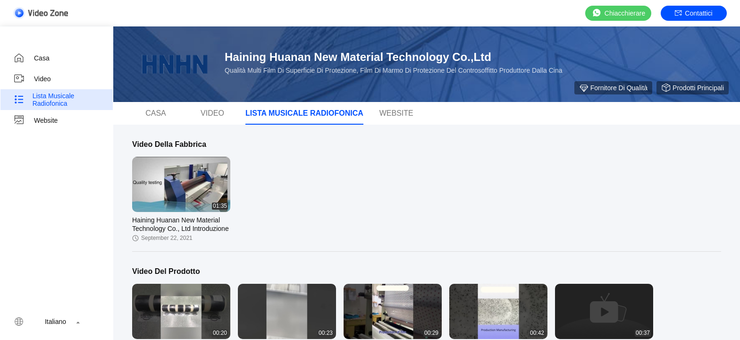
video (32, 79)
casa (31, 58)
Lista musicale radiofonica (43, 99)
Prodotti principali (692, 88)
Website (35, 120)
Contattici (693, 13)
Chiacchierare (618, 13)
